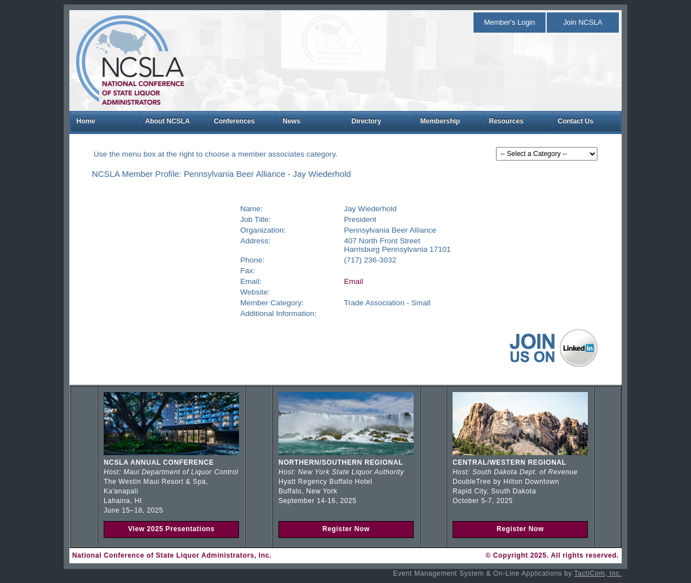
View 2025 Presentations (171, 529)
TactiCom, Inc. (598, 573)
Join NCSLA (583, 22)
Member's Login (509, 22)
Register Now (346, 529)
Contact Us (575, 121)
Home (86, 121)
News (291, 121)
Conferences (234, 121)
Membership (440, 121)
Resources (506, 121)
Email (353, 281)
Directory (367, 121)
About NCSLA (167, 121)
